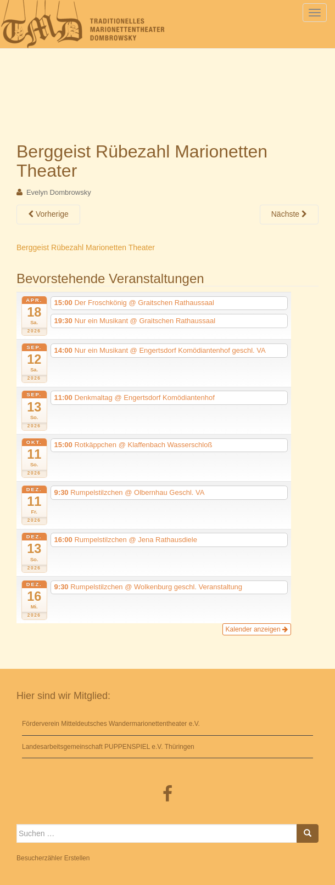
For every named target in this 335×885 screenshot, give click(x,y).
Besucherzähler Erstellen (53, 858)
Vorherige (48, 214)
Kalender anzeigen (257, 629)
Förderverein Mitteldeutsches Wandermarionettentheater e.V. (111, 724)
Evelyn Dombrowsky (58, 192)
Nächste (289, 214)
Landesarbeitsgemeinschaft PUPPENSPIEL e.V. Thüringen (108, 747)
